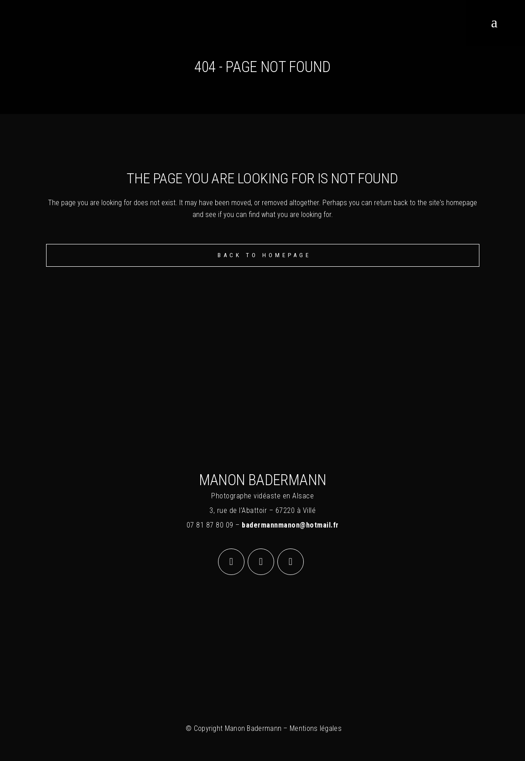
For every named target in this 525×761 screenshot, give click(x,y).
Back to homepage (264, 255)
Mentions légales (316, 728)
